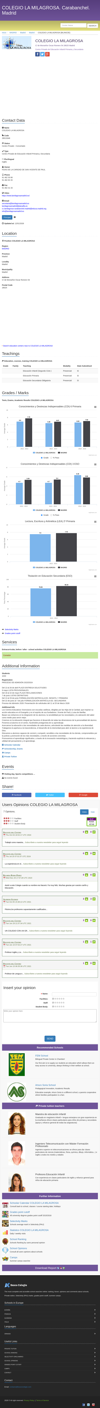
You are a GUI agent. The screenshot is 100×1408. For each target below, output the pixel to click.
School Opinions (18, 1248)
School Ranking (18, 1239)
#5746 (91, 824)
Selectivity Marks (11, 629)
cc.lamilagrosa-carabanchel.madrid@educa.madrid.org (24, 209)
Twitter (50, 795)
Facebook (16, 795)
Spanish (7, 1334)
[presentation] (48, 1029)
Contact (7, 1372)
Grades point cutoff (12, 633)
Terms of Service (42, 1400)
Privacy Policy (29, 1400)
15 (61, 999)
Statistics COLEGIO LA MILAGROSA (29, 1230)
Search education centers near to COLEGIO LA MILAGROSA (28, 346)
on (4, 818)
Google (83, 795)
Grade (45, 458)
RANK (91, 822)
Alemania (8, 1318)
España (7, 1310)
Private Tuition (10, 1349)
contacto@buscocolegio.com (20, 1387)
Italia (6, 1322)
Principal (7, 217)
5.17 (91, 819)
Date (93, 812)
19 (64, 999)
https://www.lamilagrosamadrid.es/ (16, 196)
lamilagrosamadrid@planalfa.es (14, 206)
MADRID (5, 249)
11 (59, 999)
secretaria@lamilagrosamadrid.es (15, 203)
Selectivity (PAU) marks (13, 1356)
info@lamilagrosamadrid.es (13, 211)
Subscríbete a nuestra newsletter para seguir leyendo (46, 842)
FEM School (41, 1055)
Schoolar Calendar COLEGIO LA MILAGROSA (34, 1203)
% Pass (54, 458)
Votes (84, 812)
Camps (13, 1257)
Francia (7, 1314)
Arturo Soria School (45, 1085)
